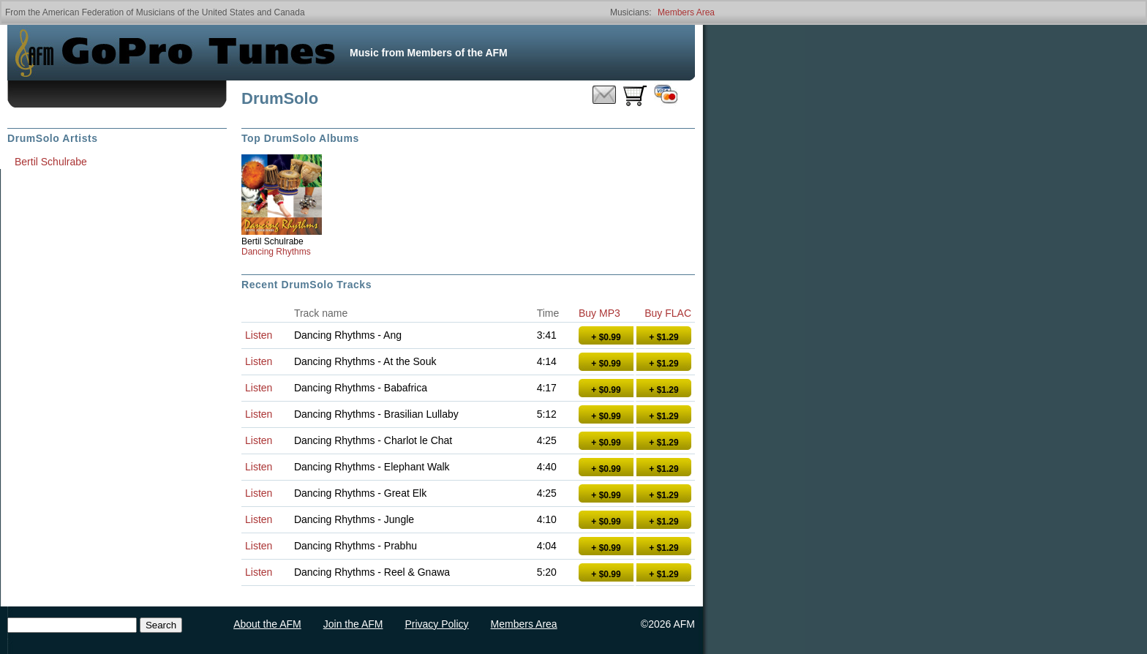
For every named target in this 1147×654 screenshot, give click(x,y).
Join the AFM (353, 624)
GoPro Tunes (198, 52)
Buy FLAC (667, 313)
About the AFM (267, 624)
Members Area (686, 12)
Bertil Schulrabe (272, 241)
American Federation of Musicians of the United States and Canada (173, 12)
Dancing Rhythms (276, 252)
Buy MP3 (599, 313)
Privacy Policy (436, 624)
